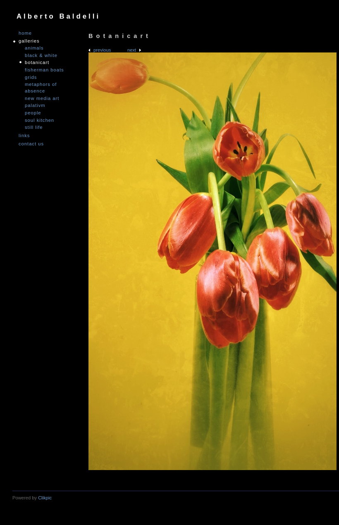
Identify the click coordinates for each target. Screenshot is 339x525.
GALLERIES (29, 41)
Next (131, 50)
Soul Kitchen (39, 120)
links (24, 135)
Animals (34, 47)
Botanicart (37, 62)
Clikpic (45, 497)
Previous (102, 50)
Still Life (34, 127)
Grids (31, 77)
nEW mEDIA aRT (42, 98)
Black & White (41, 55)
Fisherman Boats (44, 69)
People (33, 112)
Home (25, 33)
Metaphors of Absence (41, 87)
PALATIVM (35, 105)
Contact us (31, 144)
